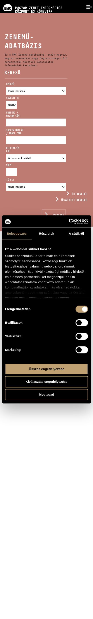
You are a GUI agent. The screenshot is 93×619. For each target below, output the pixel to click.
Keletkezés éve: (12, 149)
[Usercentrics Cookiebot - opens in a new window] (69, 221)
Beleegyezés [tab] (17, 233)
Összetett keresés (74, 200)
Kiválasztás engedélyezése (46, 382)
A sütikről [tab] (76, 233)
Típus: (10, 179)
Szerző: (10, 84)
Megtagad (46, 394)
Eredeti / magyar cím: (13, 114)
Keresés (58, 215)
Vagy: (9, 165)
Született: (9, 97)
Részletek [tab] (46, 233)
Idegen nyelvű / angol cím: (14, 132)
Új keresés (79, 194)
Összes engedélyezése (46, 369)
